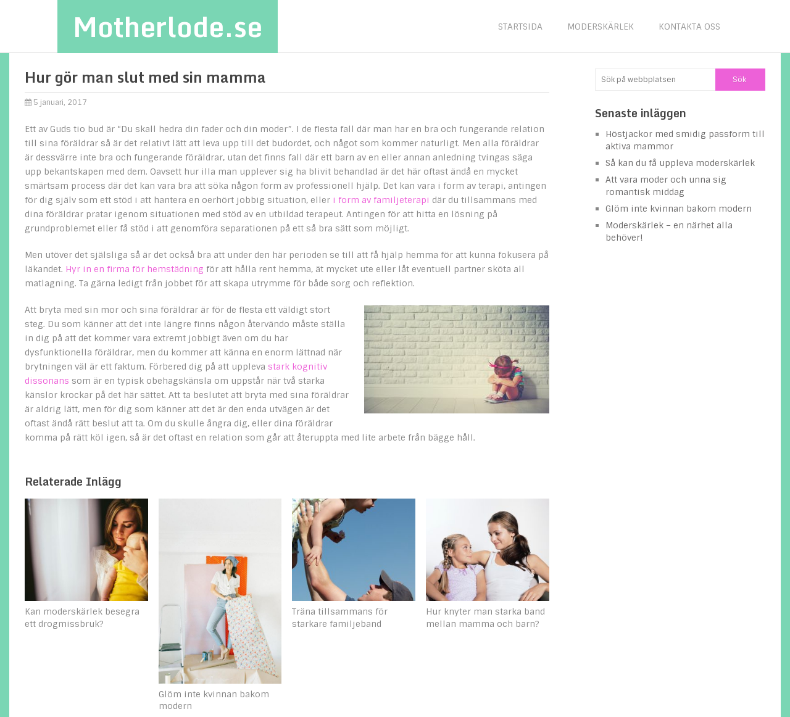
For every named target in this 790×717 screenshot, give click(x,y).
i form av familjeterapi (381, 199)
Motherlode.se (167, 26)
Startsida (520, 26)
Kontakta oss (689, 26)
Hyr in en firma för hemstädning (134, 269)
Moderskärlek (600, 26)
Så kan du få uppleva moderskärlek (680, 162)
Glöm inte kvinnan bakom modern (678, 208)
